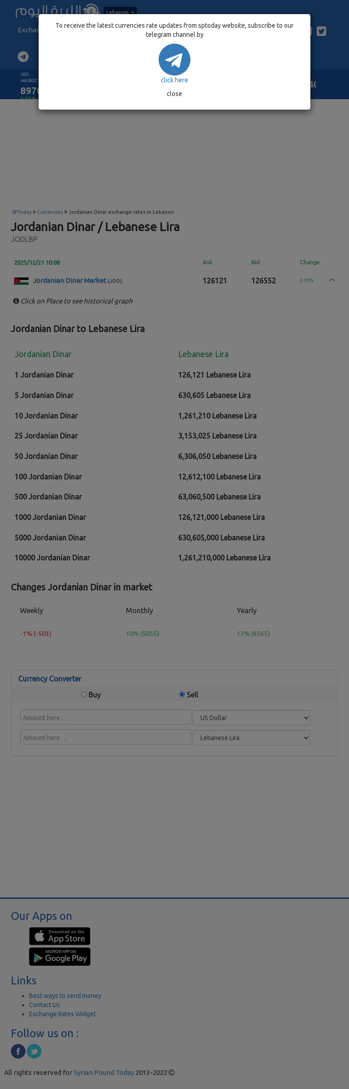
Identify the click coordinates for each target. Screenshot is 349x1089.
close (174, 93)
